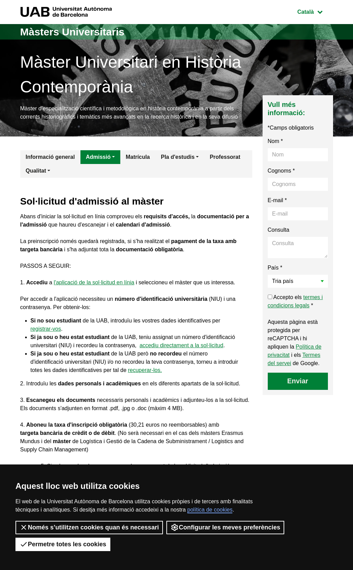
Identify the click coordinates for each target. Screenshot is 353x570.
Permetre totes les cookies (63, 544)
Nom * (275, 141)
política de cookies (210, 510)
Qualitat (36, 171)
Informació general (50, 157)
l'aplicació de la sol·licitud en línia (94, 282)
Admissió (98, 157)
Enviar (297, 381)
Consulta (278, 230)
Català (315, 11)
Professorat (225, 157)
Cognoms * (281, 171)
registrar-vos (46, 329)
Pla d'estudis (178, 157)
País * (275, 268)
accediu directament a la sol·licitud (181, 345)
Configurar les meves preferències (225, 527)
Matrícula (138, 157)
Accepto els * (295, 301)
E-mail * (277, 200)
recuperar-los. (145, 370)
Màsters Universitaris (72, 31)
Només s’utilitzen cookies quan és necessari (89, 527)
